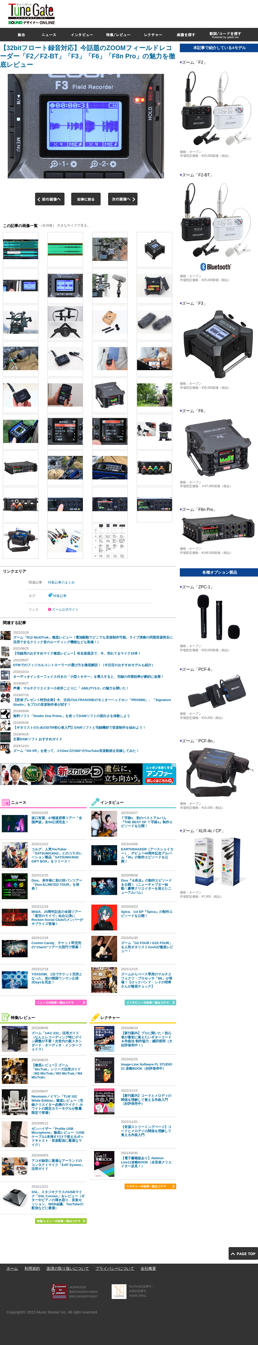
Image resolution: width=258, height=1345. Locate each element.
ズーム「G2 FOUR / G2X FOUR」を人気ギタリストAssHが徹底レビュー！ (147, 947)
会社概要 (148, 1268)
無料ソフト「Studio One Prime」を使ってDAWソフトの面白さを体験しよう (71, 716)
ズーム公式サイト (65, 609)
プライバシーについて (114, 1268)
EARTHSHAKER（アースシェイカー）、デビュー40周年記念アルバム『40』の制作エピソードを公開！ (147, 855)
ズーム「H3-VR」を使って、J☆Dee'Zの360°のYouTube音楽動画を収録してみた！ (76, 751)
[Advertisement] (194, 37)
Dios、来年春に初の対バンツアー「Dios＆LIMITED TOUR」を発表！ (56, 884)
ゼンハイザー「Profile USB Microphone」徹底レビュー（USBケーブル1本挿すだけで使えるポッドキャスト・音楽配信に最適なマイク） (57, 1137)
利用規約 (32, 1268)
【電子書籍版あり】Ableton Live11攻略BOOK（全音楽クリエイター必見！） (146, 1162)
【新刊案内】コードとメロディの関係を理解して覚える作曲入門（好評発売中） (146, 1100)
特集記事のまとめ (61, 582)
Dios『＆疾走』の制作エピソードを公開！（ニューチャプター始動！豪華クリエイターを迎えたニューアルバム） (146, 886)
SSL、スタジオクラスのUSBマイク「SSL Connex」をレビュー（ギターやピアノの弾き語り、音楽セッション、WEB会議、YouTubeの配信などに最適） (58, 1200)
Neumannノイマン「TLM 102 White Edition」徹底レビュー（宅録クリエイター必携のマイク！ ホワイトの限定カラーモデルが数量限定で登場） (57, 1104)
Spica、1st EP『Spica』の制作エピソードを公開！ (147, 914)
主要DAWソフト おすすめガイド (37, 739)
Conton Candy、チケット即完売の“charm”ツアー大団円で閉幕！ (56, 945)
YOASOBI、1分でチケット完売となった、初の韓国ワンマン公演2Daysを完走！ (56, 978)
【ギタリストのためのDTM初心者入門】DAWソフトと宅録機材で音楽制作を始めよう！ (79, 727)
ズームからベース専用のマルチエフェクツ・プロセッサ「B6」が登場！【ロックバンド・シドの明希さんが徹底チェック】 (146, 980)
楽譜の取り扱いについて (67, 1268)
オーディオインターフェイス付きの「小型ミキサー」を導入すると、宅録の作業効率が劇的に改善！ (88, 677)
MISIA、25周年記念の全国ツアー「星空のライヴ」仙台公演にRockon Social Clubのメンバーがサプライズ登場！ (57, 918)
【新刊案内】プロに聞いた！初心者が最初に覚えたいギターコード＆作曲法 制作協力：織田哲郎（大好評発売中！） (146, 1039)
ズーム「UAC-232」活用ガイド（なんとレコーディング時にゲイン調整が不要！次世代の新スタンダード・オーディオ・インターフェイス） (56, 1041)
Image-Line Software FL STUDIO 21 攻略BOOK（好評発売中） (146, 1066)
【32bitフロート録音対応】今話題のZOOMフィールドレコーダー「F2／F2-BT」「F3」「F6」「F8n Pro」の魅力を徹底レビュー (87, 56)
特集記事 (60, 596)
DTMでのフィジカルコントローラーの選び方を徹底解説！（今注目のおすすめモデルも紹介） (84, 665)
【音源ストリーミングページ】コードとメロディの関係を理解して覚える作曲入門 (146, 1131)
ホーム (12, 1268)
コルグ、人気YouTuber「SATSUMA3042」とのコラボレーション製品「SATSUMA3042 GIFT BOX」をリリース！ (56, 855)
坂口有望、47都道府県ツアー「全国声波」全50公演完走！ (56, 820)
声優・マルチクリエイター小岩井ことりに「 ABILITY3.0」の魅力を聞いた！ (71, 688)
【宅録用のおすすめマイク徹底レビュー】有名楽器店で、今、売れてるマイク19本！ (77, 653)
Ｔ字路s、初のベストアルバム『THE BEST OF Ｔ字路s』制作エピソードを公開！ (147, 822)
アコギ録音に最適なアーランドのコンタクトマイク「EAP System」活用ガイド (58, 1165)
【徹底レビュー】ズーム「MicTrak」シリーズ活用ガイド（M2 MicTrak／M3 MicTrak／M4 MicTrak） (56, 1071)
